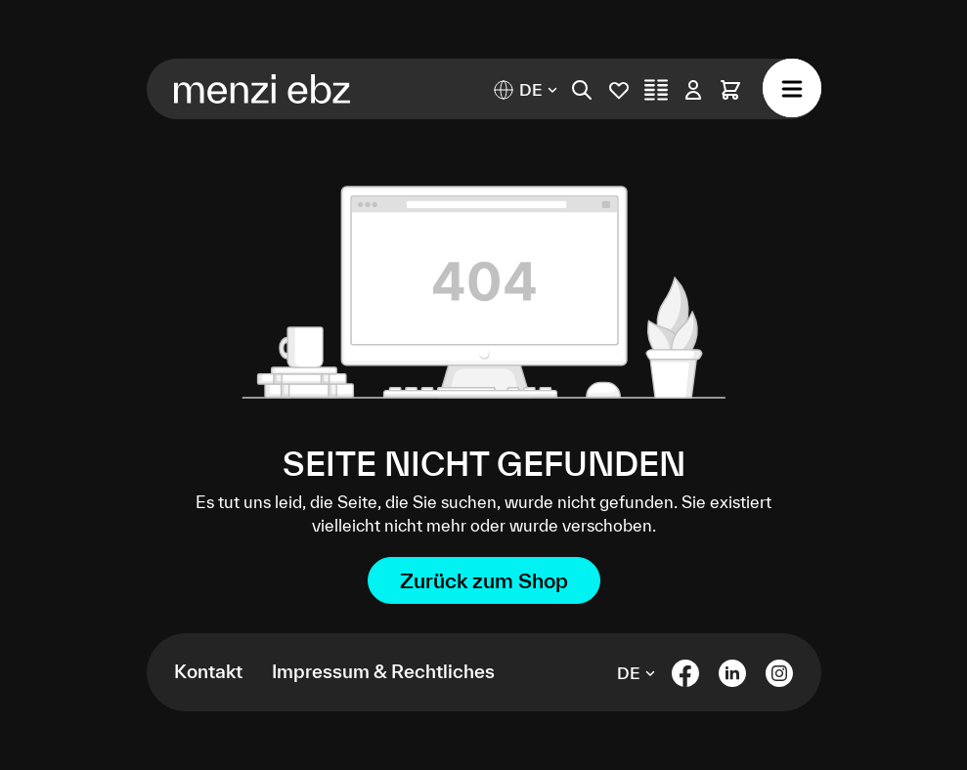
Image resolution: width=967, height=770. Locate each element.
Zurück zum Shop (484, 580)
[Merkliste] (618, 89)
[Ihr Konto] (693, 89)
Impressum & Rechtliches (383, 671)
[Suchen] (581, 89)
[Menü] (792, 88)
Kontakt (208, 671)
